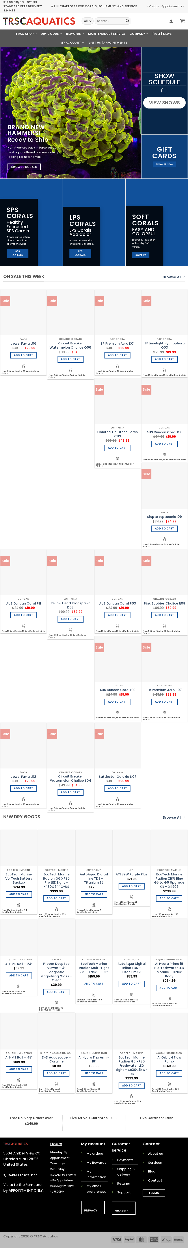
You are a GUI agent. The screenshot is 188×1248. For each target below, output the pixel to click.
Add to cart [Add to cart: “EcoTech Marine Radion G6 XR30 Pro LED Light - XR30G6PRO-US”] (56, 898)
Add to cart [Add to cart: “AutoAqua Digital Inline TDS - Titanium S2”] (94, 894)
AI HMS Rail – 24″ (18, 964)
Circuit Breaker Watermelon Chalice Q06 (70, 345)
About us (155, 1153)
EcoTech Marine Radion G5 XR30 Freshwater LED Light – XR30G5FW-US (131, 1065)
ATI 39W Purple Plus (131, 874)
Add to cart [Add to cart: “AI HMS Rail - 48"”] (18, 1069)
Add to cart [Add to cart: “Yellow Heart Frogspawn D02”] (70, 619)
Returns (123, 1183)
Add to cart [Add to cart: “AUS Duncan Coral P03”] (117, 615)
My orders (95, 1153)
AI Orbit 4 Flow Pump (169, 1059)
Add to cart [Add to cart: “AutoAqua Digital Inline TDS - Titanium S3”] (131, 983)
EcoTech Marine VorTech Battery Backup (18, 878)
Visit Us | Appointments (108, 42)
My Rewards (96, 1162)
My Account (72, 42)
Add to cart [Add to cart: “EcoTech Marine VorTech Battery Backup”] (18, 894)
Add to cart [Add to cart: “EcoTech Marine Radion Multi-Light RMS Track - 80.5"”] (94, 983)
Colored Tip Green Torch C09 (117, 434)
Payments (125, 1160)
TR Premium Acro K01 (117, 344)
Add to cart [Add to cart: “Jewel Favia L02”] (23, 788)
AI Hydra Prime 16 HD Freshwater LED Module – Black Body (169, 970)
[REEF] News (162, 34)
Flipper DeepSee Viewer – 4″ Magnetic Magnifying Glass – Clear (56, 972)
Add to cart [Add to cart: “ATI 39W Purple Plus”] (131, 886)
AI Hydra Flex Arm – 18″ (94, 1059)
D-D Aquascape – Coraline (56, 1059)
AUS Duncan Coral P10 (164, 432)
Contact (155, 1180)
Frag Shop (26, 34)
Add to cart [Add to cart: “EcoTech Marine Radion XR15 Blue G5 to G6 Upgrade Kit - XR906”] (169, 898)
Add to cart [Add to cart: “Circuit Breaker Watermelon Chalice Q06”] (70, 359)
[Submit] (127, 21)
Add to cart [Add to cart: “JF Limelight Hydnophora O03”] (164, 359)
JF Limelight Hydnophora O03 (164, 345)
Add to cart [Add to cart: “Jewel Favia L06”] (23, 355)
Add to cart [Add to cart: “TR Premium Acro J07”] (164, 702)
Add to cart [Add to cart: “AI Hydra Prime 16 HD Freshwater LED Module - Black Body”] (169, 988)
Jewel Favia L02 (23, 777)
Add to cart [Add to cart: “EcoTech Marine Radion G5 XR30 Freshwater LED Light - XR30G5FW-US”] (131, 1085)
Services (155, 1162)
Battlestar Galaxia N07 (117, 777)
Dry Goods (51, 34)
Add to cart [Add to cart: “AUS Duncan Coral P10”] (164, 444)
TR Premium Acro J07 (164, 690)
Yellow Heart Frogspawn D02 (70, 605)
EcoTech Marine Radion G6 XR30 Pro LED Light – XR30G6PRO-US (56, 880)
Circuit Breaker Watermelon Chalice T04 (70, 778)
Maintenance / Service (106, 34)
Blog (151, 1171)
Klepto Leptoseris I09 (164, 517)
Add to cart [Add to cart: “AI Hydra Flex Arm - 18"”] (94, 1073)
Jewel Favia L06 (23, 344)
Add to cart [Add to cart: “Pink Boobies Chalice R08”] (164, 615)
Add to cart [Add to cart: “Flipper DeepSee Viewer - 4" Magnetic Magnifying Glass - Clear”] (56, 992)
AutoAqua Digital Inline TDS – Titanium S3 (131, 968)
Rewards (75, 34)
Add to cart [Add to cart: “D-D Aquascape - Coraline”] (56, 1073)
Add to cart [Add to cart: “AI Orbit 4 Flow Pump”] (169, 1073)
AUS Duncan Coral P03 (117, 603)
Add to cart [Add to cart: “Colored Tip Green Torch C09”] (117, 448)
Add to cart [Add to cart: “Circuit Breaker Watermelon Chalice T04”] (70, 792)
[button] (171, 21)
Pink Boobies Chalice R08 (164, 603)
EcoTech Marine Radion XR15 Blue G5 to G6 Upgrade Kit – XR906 (169, 880)
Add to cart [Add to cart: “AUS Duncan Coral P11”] (23, 615)
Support (124, 1192)
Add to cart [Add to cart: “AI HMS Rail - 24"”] (18, 975)
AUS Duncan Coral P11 (23, 603)
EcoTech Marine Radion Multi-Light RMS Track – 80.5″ (94, 968)
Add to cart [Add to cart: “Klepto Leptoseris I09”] (164, 528)
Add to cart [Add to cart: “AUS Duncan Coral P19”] (117, 702)
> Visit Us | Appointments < (165, 6)
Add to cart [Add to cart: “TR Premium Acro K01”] (117, 355)
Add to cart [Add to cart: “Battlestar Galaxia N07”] (117, 788)
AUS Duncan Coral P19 (117, 690)
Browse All (174, 277)
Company (139, 34)
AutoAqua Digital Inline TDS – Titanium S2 (94, 878)
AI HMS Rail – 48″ (18, 1057)
